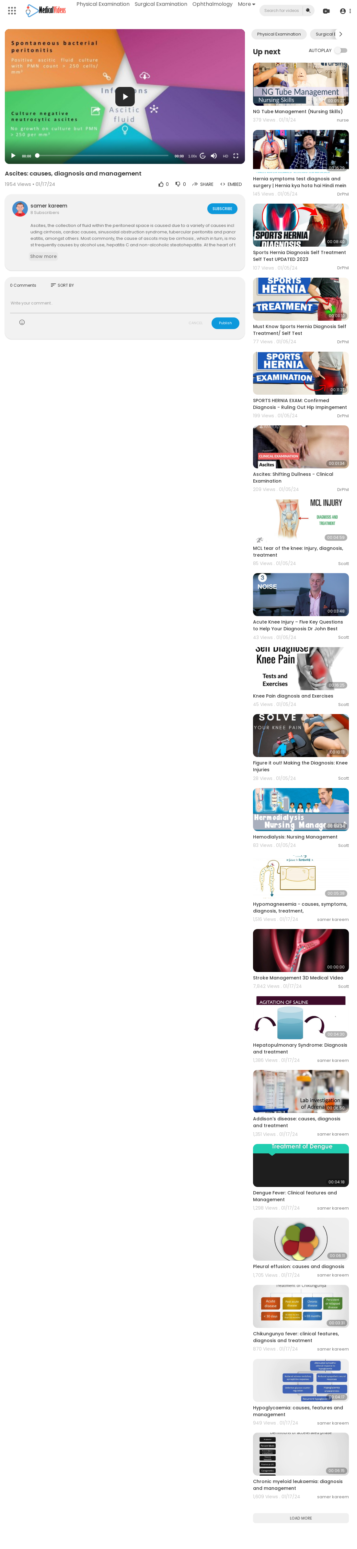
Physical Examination (103, 4)
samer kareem (48, 205)
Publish (225, 323)
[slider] (102, 155)
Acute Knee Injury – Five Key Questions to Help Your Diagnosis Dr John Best (298, 625)
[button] (344, 11)
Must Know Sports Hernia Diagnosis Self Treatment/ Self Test (299, 330)
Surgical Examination (161, 4)
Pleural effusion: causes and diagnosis (298, 1266)
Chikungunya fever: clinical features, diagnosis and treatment (296, 1337)
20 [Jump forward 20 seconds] (203, 156)
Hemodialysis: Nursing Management (295, 837)
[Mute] (214, 156)
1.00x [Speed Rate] (192, 156)
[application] (125, 96)
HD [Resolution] (225, 156)
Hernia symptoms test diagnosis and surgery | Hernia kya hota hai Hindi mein (299, 182)
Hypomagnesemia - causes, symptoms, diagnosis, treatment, (300, 907)
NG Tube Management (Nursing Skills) (298, 111)
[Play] (13, 156)
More (247, 4)
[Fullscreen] (236, 156)
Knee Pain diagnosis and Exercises (293, 696)
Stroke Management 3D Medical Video (298, 978)
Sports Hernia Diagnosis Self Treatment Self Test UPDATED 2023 (299, 255)
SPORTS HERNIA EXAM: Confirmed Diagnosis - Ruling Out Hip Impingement (300, 404)
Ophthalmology (213, 4)
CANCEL (196, 323)
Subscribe (222, 208)
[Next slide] (340, 34)
